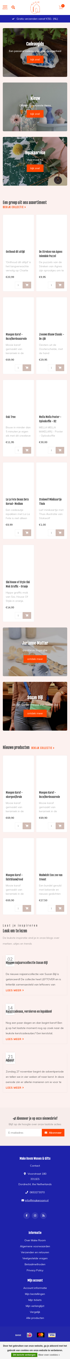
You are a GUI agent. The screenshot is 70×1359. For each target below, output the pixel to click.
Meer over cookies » (49, 1355)
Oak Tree (10, 417)
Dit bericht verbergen (24, 1355)
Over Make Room (35, 1240)
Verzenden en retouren (35, 1252)
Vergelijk (35, 1312)
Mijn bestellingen (35, 1294)
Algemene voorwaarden (35, 1246)
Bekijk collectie (14, 207)
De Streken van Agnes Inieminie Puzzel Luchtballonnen (50, 256)
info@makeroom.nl (37, 1200)
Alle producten (35, 1318)
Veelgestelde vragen (35, 1258)
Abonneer (53, 1132)
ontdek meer (35, 659)
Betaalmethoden (35, 1264)
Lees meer (15, 990)
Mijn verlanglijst (35, 1306)
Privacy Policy (35, 1270)
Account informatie (35, 1288)
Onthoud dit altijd (15, 251)
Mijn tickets (35, 1300)
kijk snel (35, 59)
